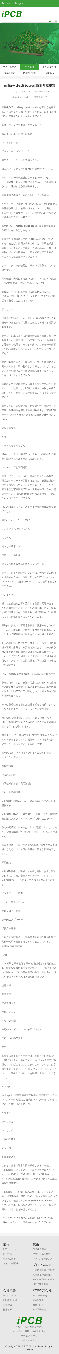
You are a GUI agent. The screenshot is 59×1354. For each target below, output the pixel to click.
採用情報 (7, 1309)
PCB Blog (49, 73)
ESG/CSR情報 (10, 1300)
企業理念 (7, 1304)
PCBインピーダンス (42, 1258)
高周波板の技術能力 (43, 1274)
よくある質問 (49, 66)
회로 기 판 (38, 1304)
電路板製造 (38, 1300)
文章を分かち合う (43, 96)
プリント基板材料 (41, 1254)
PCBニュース (9, 66)
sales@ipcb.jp (29, 1340)
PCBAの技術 (29, 73)
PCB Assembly (40, 1295)
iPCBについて (10, 1295)
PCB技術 (29, 66)
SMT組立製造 (39, 1249)
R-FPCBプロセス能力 (43, 1279)
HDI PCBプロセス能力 (44, 1270)
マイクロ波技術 (11, 1263)
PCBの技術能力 (40, 1284)
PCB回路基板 (39, 1309)
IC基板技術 (9, 73)
